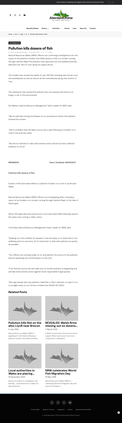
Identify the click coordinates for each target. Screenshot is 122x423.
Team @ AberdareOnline (18, 52)
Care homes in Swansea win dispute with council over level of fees (80, 2)
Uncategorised (15, 43)
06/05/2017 (70, 162)
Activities (55, 28)
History (44, 28)
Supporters (61, 409)
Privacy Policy (35, 409)
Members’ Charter (48, 409)
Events (67, 28)
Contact (93, 28)
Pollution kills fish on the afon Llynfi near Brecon (24, 324)
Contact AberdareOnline (83, 409)
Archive (70, 409)
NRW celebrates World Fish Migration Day (60, 372)
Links (75, 28)
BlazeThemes (75, 415)
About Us (83, 28)
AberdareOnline (32, 28)
